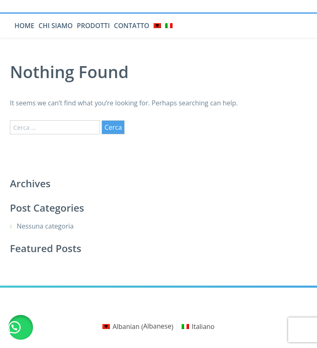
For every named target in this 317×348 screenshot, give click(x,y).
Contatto (131, 25)
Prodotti (93, 25)
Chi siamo (55, 25)
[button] (20, 327)
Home (24, 25)
